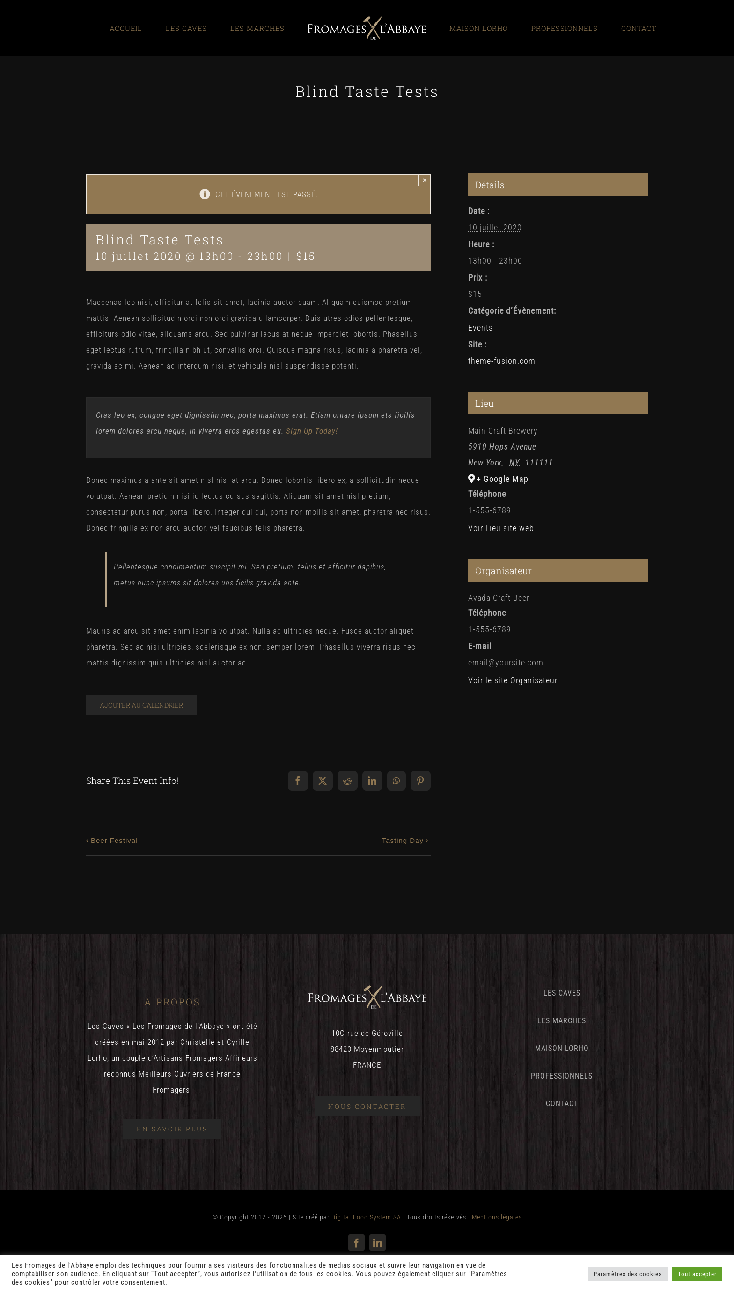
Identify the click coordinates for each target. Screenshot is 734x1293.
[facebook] (356, 1242)
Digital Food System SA (366, 1217)
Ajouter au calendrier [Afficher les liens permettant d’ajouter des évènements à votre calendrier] (141, 705)
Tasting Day (403, 840)
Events (480, 327)
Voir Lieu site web (501, 528)
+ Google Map (502, 479)
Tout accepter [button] (697, 1274)
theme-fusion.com (502, 361)
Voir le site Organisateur (513, 680)
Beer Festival (114, 840)
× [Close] (425, 180)
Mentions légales (497, 1217)
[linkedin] (377, 1242)
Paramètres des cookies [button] (628, 1274)
